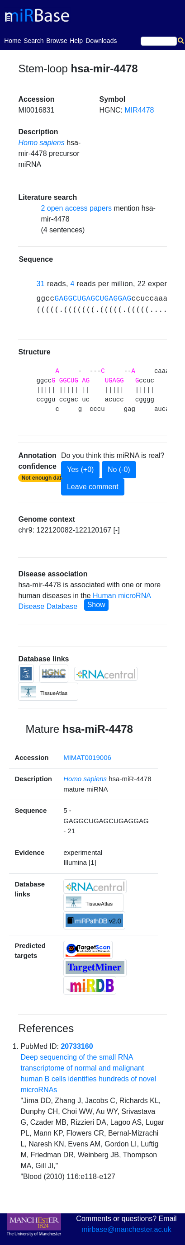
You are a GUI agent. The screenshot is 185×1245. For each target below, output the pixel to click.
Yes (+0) (80, 469)
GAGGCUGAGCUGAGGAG (92, 299)
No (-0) (119, 469)
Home (12, 40)
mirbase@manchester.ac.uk (126, 1229)
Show (96, 604)
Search (33, 40)
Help (76, 40)
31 (40, 284)
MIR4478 (139, 110)
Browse (56, 40)
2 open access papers (76, 208)
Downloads (101, 40)
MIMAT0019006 (87, 757)
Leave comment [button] (93, 486)
